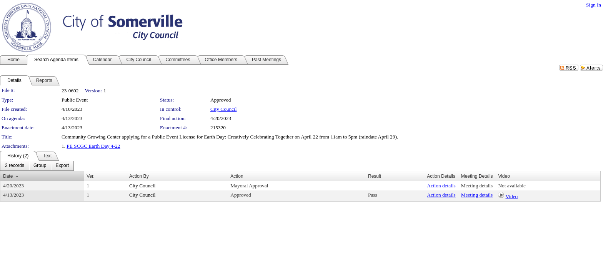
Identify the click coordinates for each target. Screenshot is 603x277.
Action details (441, 186)
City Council (223, 109)
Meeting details (477, 186)
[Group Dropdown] (40, 165)
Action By (139, 176)
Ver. (91, 176)
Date (8, 176)
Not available (511, 186)
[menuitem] (14, 165)
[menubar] (37, 166)
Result (374, 176)
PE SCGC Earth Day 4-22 (93, 146)
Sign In (593, 5)
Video (512, 196)
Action (236, 176)
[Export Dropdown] (62, 165)
